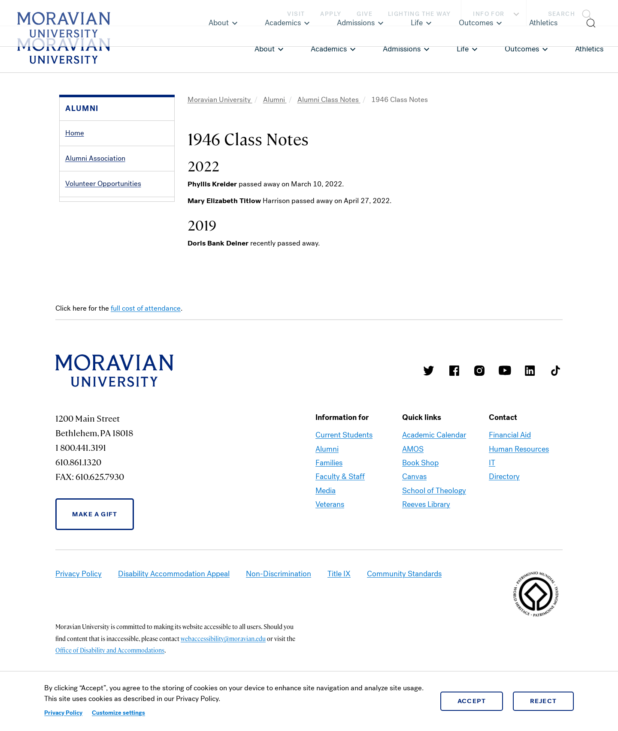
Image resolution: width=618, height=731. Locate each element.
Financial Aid (510, 462)
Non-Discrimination (278, 601)
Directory (504, 504)
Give (365, 14)
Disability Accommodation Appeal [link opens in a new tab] (174, 601)
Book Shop (420, 490)
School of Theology (434, 517)
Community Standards (404, 601)
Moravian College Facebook (454, 397)
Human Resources (519, 476)
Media (325, 517)
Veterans (329, 532)
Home (74, 133)
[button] (572, 13)
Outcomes (522, 49)
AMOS (413, 476)
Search (561, 14)
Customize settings (118, 713)
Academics (329, 49)
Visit (296, 14)
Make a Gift (94, 541)
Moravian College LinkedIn (530, 397)
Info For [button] (497, 14)
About (264, 49)
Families (328, 490)
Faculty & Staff (340, 504)
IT (492, 490)
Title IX (339, 601)
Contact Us (82, 285)
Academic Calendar (434, 462)
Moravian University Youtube (504, 397)
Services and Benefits (99, 209)
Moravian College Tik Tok (555, 397)
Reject (543, 701)
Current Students (344, 462)
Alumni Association (95, 158)
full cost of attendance (146, 336)
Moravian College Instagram (479, 397)
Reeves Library (426, 532)
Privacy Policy (63, 713)
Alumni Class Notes (328, 100)
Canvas (414, 504)
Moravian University (220, 100)
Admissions (402, 49)
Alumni (275, 100)
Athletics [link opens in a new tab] (589, 49)
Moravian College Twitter (428, 397)
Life (463, 49)
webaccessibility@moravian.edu (223, 665)
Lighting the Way (419, 14)
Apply (330, 14)
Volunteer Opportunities (103, 184)
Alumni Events (87, 260)
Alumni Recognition (95, 235)
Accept (471, 701)
